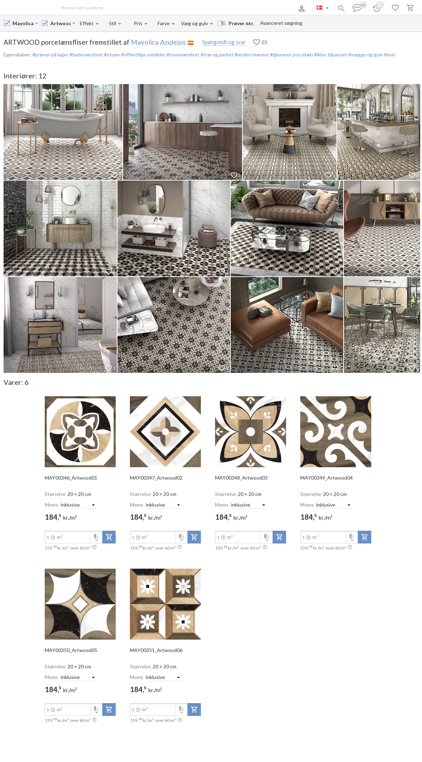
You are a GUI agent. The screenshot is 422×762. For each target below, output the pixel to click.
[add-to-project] (109, 537)
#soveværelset (182, 54)
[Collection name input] (61, 23)
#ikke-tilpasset (330, 54)
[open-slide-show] (80, 431)
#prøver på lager (50, 54)
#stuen (111, 54)
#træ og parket (216, 54)
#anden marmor (251, 54)
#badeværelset (85, 54)
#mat (389, 54)
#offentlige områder (142, 54)
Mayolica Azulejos (158, 42)
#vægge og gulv (365, 54)
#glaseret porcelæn (291, 54)
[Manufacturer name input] (23, 23)
